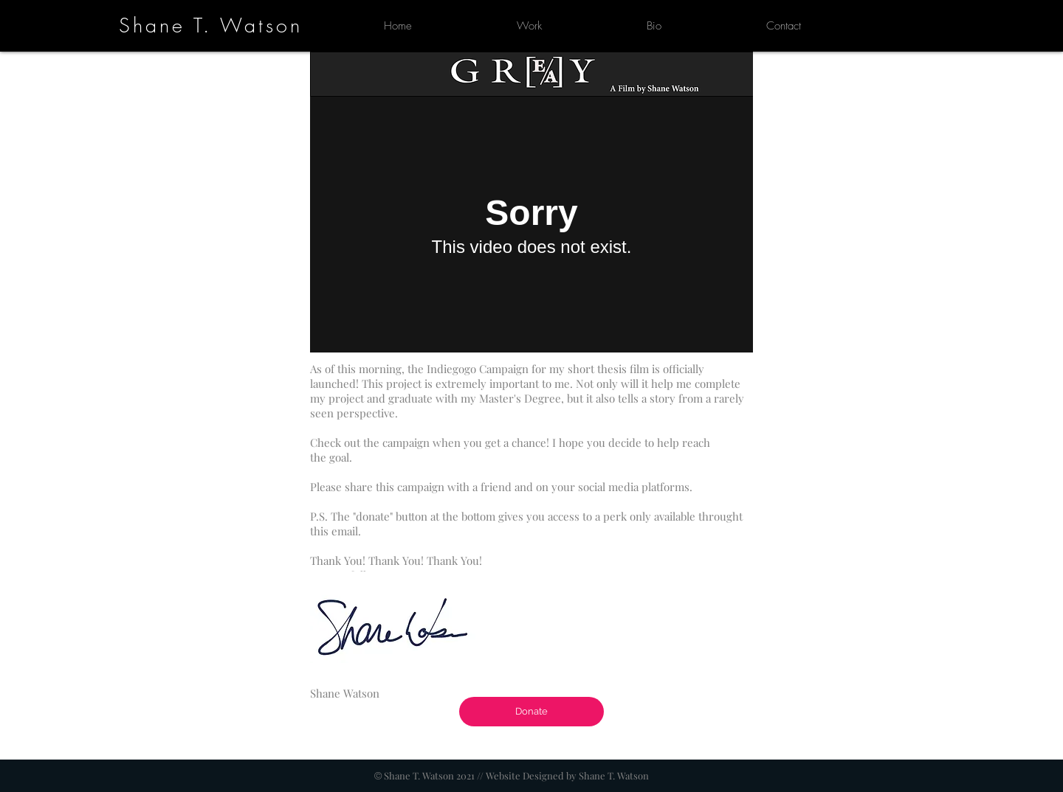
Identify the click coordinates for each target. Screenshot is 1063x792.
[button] (529, 25)
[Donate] (531, 711)
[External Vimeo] (531, 224)
